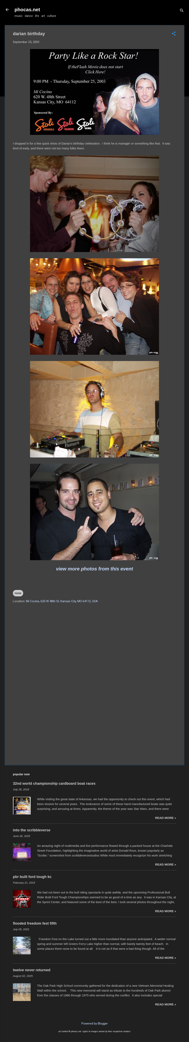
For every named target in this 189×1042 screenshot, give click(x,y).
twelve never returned (31, 970)
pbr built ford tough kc (32, 877)
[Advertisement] (94, 727)
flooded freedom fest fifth (35, 923)
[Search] (181, 11)
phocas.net (27, 9)
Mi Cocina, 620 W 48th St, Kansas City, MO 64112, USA (62, 601)
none (18, 593)
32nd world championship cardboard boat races (54, 784)
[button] (173, 34)
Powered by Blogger (94, 1023)
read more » (165, 817)
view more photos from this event (94, 568)
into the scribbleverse (31, 830)
